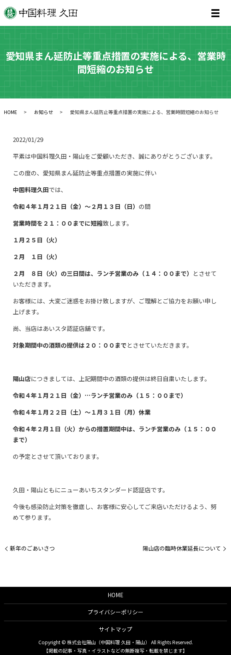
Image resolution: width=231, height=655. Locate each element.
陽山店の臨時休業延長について (182, 548)
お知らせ (43, 111)
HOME (10, 111)
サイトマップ (115, 629)
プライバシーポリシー (115, 612)
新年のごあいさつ (32, 548)
